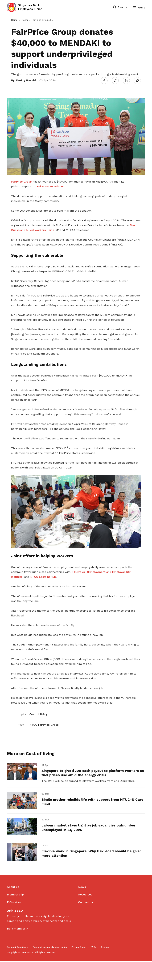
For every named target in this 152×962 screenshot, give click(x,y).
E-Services (14, 902)
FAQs (93, 947)
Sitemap (105, 947)
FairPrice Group (21, 181)
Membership (15, 895)
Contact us (85, 902)
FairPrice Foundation (50, 186)
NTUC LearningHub (43, 576)
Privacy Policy (79, 947)
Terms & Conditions (17, 947)
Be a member (16, 929)
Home (14, 20)
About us (13, 887)
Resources (85, 895)
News (25, 20)
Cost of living (38, 713)
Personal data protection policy (49, 947)
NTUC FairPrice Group (44, 724)
